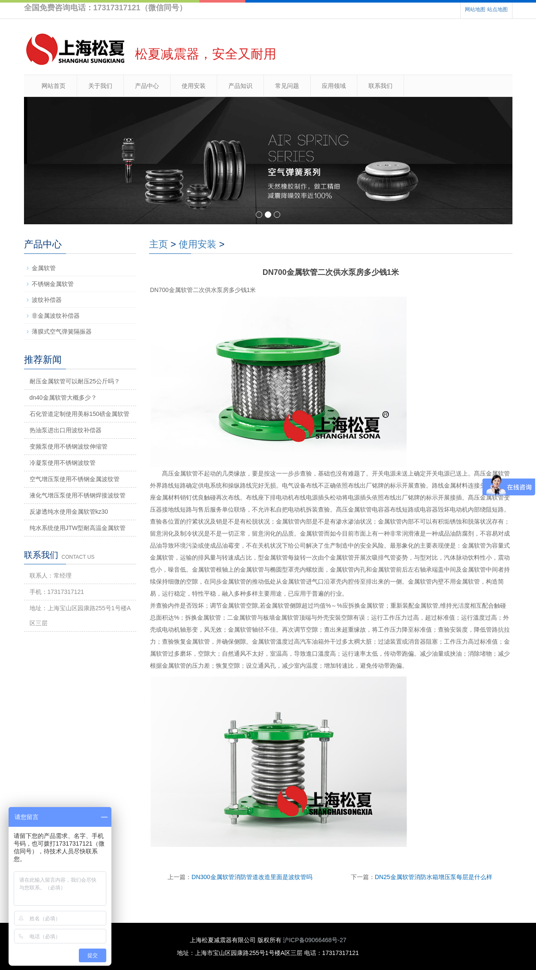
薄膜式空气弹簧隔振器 (62, 331)
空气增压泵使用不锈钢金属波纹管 (75, 479)
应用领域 (334, 85)
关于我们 (100, 85)
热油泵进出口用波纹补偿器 (66, 430)
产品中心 (147, 85)
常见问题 (287, 85)
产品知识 (240, 85)
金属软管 (44, 268)
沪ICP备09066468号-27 (314, 940)
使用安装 (194, 85)
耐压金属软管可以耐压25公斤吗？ (75, 381)
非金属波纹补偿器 (56, 315)
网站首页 (54, 85)
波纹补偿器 (47, 299)
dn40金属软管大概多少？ (63, 397)
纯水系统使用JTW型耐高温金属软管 (78, 527)
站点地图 (497, 9)
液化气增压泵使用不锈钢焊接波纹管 (78, 495)
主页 (158, 244)
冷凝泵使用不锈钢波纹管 (63, 462)
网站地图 (475, 9)
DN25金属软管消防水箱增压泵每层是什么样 (433, 877)
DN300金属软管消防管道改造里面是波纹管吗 (252, 877)
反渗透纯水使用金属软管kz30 (69, 511)
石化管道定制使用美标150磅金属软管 (79, 413)
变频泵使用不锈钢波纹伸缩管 (69, 446)
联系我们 (380, 85)
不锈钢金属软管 (53, 283)
